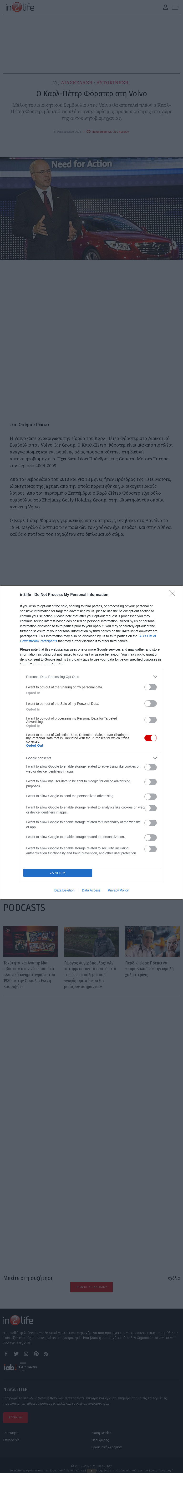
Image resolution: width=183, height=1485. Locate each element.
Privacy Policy (118, 891)
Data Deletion (64, 891)
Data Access (91, 891)
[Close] (173, 594)
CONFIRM (59, 872)
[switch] (150, 686)
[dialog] (91, 742)
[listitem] (91, 675)
